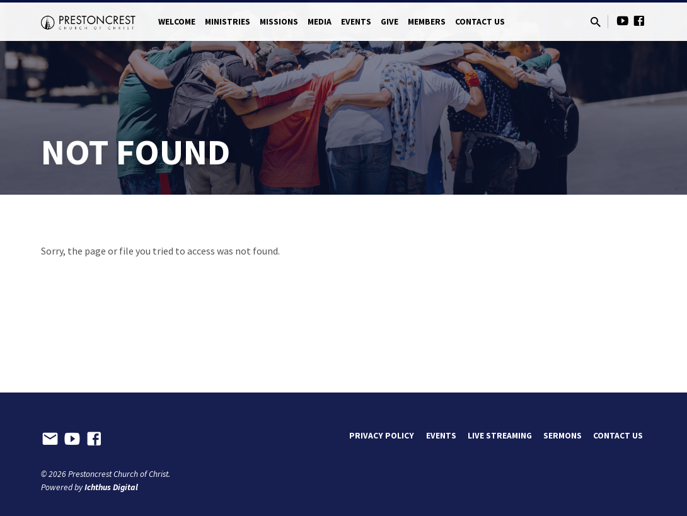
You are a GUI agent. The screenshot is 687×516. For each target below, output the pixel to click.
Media (320, 21)
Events (356, 21)
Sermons (562, 435)
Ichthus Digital (111, 487)
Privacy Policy (381, 435)
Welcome (176, 21)
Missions (279, 21)
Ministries (227, 21)
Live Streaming (500, 435)
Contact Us (480, 21)
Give (389, 21)
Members (427, 21)
